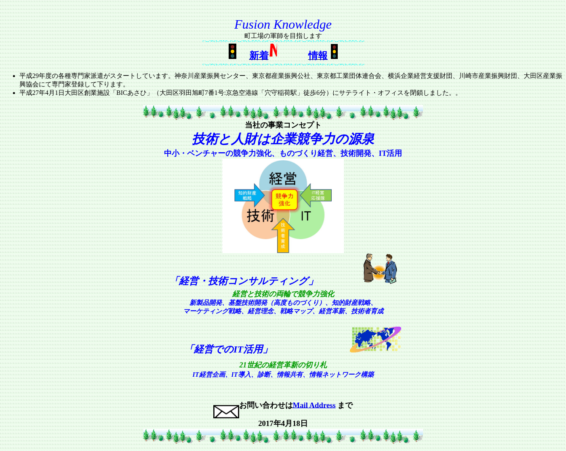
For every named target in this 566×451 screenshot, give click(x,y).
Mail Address (314, 405)
